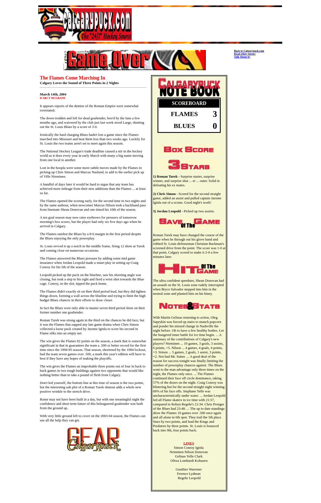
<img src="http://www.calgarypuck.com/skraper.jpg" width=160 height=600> (258, 149)
